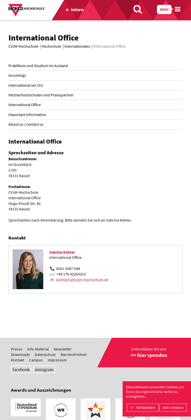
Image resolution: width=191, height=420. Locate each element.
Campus (36, 359)
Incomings (17, 75)
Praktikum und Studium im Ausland (38, 65)
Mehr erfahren (173, 407)
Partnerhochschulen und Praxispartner (41, 94)
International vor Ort (25, 85)
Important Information (27, 114)
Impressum (57, 359)
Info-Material (38, 348)
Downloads (20, 354)
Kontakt (17, 359)
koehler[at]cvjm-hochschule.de (82, 279)
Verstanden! (145, 408)
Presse (16, 348)
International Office (24, 104)
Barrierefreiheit (74, 354)
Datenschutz (45, 354)
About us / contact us (26, 124)
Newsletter (63, 348)
